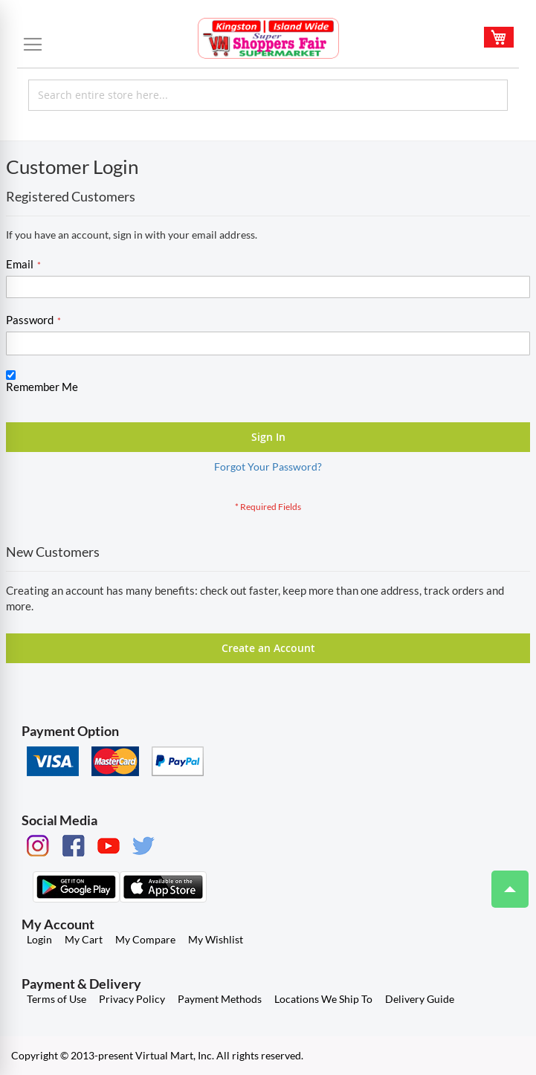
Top (503, 881)
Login (39, 939)
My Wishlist (215, 939)
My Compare (145, 939)
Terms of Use (56, 998)
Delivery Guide (419, 998)
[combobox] (268, 95)
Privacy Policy (132, 998)
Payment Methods (220, 998)
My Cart (84, 939)
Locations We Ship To (323, 998)
